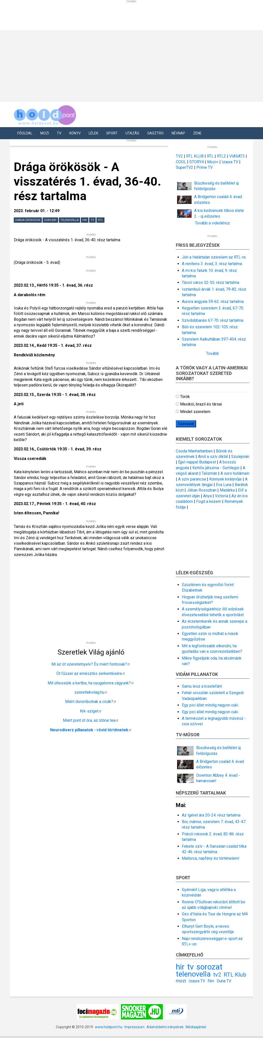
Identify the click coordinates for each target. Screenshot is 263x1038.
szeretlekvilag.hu (91, 692)
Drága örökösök (27, 220)
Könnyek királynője (225, 479)
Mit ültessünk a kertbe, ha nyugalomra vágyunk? (91, 683)
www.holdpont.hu (108, 1027)
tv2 (217, 974)
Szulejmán (240, 456)
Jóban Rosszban (201, 490)
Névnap (178, 133)
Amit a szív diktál (213, 456)
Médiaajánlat (196, 1027)
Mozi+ (213, 161)
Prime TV (204, 167)
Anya (207, 496)
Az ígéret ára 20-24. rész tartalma (211, 815)
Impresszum (134, 1027)
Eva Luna (223, 484)
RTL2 (221, 156)
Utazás (132, 133)
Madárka (227, 490)
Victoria (221, 496)
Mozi (44, 133)
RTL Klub (235, 974)
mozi (181, 981)
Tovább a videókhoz (212, 223)
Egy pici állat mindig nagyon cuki (210, 705)
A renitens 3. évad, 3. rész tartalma (212, 263)
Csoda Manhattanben (194, 451)
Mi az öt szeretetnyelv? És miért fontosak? (90, 664)
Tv (59, 133)
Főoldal (24, 133)
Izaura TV (230, 161)
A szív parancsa (192, 479)
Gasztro (155, 133)
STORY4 (197, 161)
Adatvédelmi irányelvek (165, 1027)
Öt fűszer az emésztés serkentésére (90, 673)
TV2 (179, 156)
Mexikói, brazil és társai (201, 404)
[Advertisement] (91, 601)
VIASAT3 (237, 156)
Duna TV (224, 981)
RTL (100, 220)
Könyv (75, 133)
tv (92, 220)
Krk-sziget (91, 711)
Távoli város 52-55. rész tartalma (210, 282)
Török (185, 396)
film (211, 981)
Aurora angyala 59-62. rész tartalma (213, 301)
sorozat (50, 220)
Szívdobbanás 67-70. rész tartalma (212, 320)
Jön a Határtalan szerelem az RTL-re (214, 257)
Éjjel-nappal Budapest (197, 462)
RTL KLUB (195, 156)
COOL (181, 161)
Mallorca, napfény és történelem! (210, 858)
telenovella (69, 220)
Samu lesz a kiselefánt (202, 686)
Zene (197, 133)
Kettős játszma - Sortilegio (215, 467)
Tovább (212, 353)
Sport (111, 133)
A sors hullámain (234, 473)
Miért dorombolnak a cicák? (91, 701)
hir (84, 220)
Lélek (93, 133)
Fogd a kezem (208, 501)
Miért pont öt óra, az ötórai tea (91, 720)
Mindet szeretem (195, 411)
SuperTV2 (185, 167)
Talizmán (209, 473)
